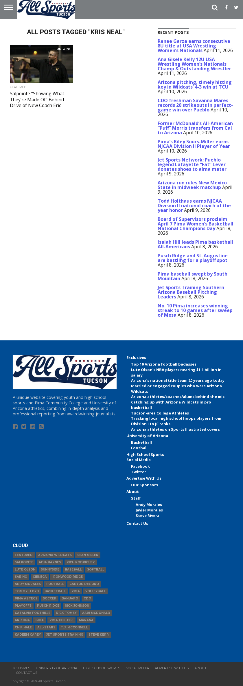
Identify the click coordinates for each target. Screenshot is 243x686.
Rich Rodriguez (81, 562)
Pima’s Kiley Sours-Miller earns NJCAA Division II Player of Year (194, 143)
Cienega (40, 577)
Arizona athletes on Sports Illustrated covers (175, 429)
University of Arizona (147, 435)
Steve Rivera (147, 515)
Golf (39, 620)
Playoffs (23, 606)
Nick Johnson (77, 606)
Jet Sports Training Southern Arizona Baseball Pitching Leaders (191, 292)
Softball (95, 569)
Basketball (141, 442)
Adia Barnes (50, 562)
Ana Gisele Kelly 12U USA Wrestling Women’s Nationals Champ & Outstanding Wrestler (194, 64)
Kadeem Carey (28, 635)
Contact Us (137, 523)
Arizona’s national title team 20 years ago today (177, 380)
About (132, 491)
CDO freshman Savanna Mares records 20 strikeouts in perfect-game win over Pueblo (195, 105)
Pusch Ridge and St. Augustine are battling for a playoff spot (193, 257)
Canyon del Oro (84, 584)
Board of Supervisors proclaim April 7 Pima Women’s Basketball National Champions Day (195, 224)
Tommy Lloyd (27, 591)
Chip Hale (23, 627)
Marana (86, 620)
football (55, 584)
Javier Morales (149, 510)
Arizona (22, 620)
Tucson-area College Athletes (160, 413)
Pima (75, 591)
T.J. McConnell (74, 627)
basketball (55, 591)
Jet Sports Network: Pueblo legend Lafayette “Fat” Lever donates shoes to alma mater (192, 164)
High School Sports (145, 454)
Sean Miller (87, 555)
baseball (73, 569)
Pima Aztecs (26, 598)
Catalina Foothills (32, 613)
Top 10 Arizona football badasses (163, 364)
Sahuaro (70, 598)
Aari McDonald (96, 613)
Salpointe (24, 562)
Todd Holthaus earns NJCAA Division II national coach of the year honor (194, 205)
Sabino (21, 577)
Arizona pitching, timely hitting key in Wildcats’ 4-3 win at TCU (195, 84)
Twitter (138, 471)
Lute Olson (25, 569)
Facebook (140, 466)
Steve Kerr (99, 635)
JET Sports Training (64, 635)
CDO (87, 598)
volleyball (95, 591)
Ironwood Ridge (67, 577)
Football (139, 447)
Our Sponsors (144, 484)
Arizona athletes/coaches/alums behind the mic (177, 396)
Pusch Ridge (48, 606)
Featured (24, 555)
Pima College (61, 620)
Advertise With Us (143, 478)
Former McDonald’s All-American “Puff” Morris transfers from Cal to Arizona (195, 128)
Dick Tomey (66, 613)
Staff (136, 498)
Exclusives (136, 357)
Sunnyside (50, 569)
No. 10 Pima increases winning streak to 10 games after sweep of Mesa (195, 310)
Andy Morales (149, 504)
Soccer (49, 598)
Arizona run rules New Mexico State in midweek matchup (192, 184)
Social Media (138, 459)
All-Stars (46, 627)
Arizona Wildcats (55, 555)
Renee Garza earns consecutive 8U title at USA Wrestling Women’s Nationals (194, 46)
